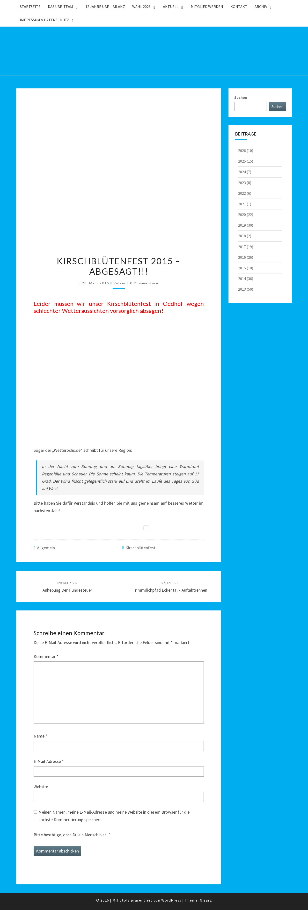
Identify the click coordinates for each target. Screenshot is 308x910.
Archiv (261, 6)
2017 (242, 246)
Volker (119, 283)
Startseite (30, 6)
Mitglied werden (207, 6)
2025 (242, 161)
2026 (242, 150)
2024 (242, 171)
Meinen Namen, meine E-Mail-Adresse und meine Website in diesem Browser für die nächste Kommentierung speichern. (114, 815)
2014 (242, 278)
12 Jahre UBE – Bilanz (105, 6)
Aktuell (170, 6)
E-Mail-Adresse (49, 761)
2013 (242, 289)
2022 (242, 193)
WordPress (171, 900)
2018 (242, 235)
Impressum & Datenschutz (44, 19)
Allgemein (46, 548)
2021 (242, 203)
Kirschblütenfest (140, 548)
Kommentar (46, 656)
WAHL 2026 (141, 6)
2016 (242, 257)
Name (40, 736)
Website (41, 786)
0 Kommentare (144, 283)
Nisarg (206, 900)
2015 (242, 267)
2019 (242, 225)
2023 (242, 182)
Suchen (240, 97)
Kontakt (238, 6)
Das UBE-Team (60, 6)
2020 (242, 214)
